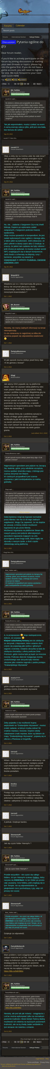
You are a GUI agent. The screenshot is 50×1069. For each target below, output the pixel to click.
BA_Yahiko (15, 90)
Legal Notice (40, 1059)
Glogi (13, 375)
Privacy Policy (44, 1062)
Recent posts (9, 30)
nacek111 (6, 138)
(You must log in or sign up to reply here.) (35, 1039)
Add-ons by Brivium (8, 1066)
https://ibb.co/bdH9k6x (13, 971)
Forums (8, 25)
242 (34, 84)
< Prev (4, 84)
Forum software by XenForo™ (31, 1064)
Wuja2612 (15, 275)
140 (28, 84)
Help (47, 1059)
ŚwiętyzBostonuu (18, 351)
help (15, 79)
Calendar (20, 25)
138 (21, 84)
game (8, 79)
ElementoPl (16, 835)
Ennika (14, 784)
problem (22, 79)
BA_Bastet (15, 305)
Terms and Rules (33, 1062)
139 (24, 84)
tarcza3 (14, 751)
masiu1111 (15, 678)
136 (15, 84)
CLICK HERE (13, 75)
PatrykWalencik (17, 946)
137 (18, 84)
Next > (39, 84)
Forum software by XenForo (11, 1064)
